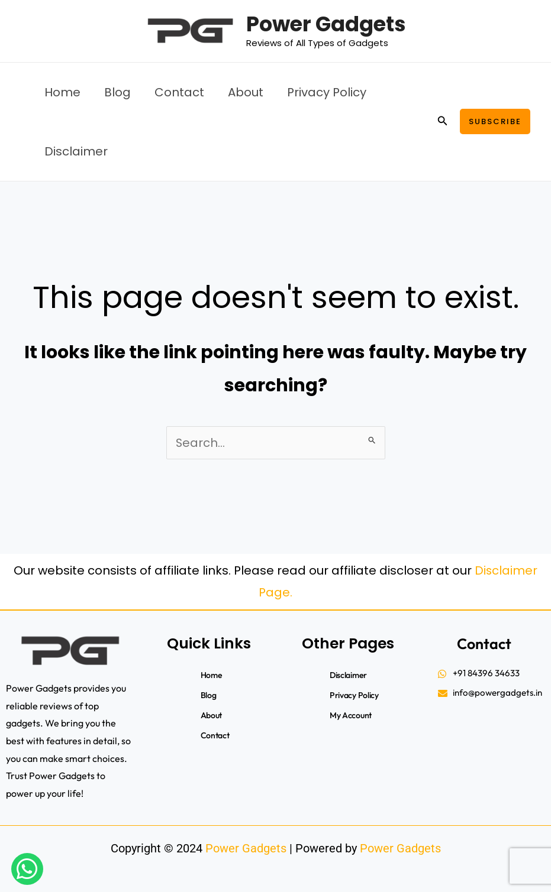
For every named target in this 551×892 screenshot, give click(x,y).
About (245, 92)
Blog (117, 92)
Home (62, 92)
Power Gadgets (326, 23)
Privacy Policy (326, 92)
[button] (442, 121)
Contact (179, 92)
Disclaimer (76, 151)
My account (351, 715)
